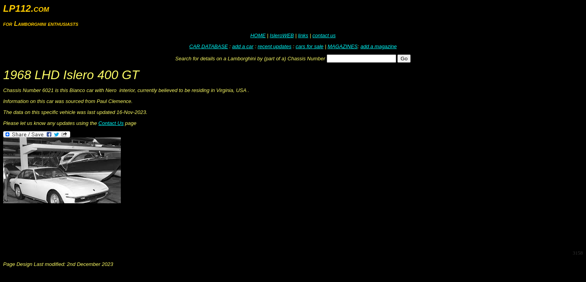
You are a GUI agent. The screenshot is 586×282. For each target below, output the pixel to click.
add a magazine (378, 46)
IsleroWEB (282, 35)
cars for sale (310, 46)
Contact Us (111, 123)
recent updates (274, 46)
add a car (242, 46)
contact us (323, 35)
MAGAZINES (343, 46)
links (303, 35)
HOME (258, 35)
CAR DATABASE (208, 46)
